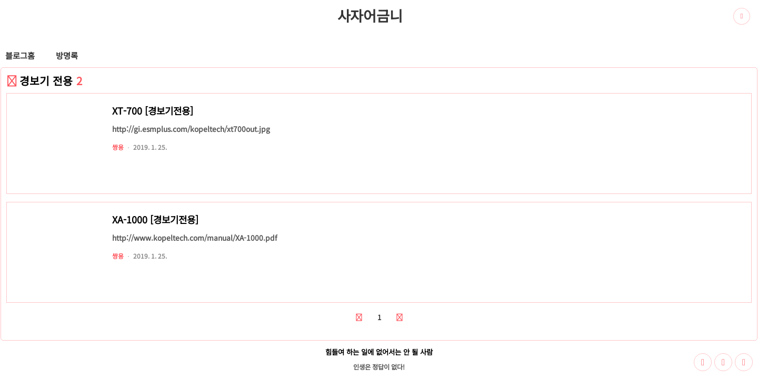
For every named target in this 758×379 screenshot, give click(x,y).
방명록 (67, 55)
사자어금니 (370, 15)
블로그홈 (20, 55)
